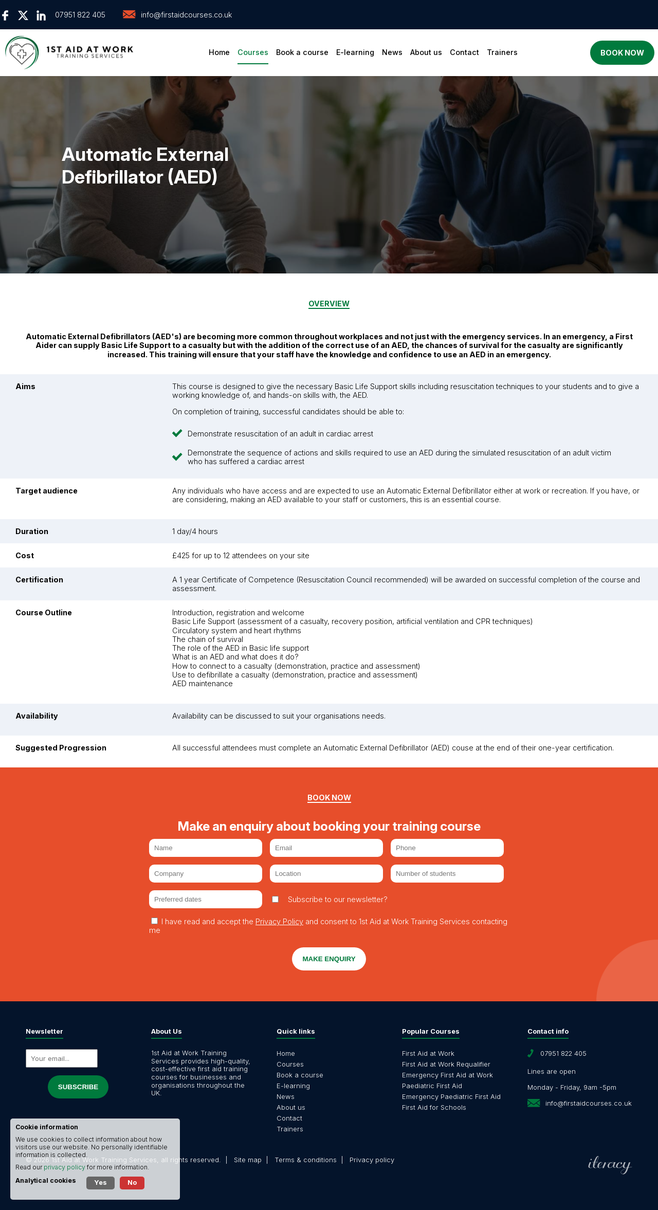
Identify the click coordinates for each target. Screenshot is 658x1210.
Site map (248, 1160)
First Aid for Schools (434, 1107)
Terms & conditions (306, 1160)
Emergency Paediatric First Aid (451, 1096)
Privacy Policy (279, 921)
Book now (610, 52)
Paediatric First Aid (432, 1085)
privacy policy (64, 1167)
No (132, 1182)
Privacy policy (372, 1160)
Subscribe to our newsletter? (338, 899)
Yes (100, 1182)
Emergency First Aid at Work (447, 1075)
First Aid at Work (428, 1053)
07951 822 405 (80, 14)
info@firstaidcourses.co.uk (186, 14)
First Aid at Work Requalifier (446, 1064)
